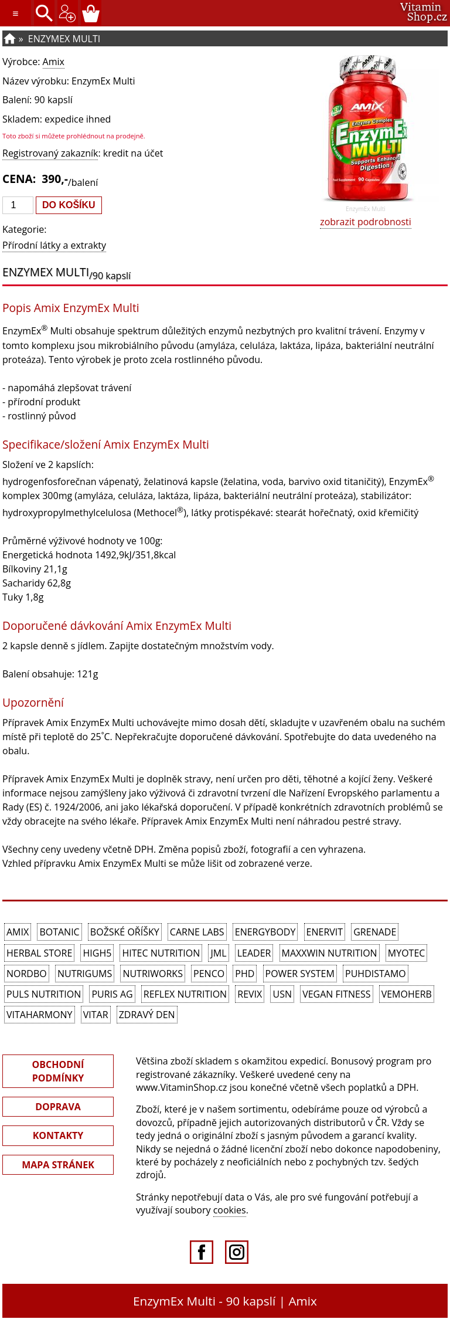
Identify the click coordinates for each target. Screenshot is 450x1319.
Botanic (59, 931)
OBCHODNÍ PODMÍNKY (58, 1071)
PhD (244, 973)
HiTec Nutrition (161, 953)
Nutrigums (84, 973)
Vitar (95, 1014)
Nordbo (26, 973)
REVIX (249, 994)
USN (281, 994)
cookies (229, 1209)
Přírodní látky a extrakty (54, 245)
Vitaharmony (39, 1014)
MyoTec (406, 953)
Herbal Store (39, 953)
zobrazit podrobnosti (365, 221)
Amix (53, 61)
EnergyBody (265, 931)
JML (218, 953)
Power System (300, 973)
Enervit (324, 931)
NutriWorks (152, 973)
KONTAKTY (58, 1135)
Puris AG (111, 994)
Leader (254, 953)
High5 (97, 953)
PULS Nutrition (43, 994)
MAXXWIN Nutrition (329, 953)
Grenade (374, 931)
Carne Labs (197, 931)
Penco (208, 973)
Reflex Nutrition (185, 994)
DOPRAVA (58, 1106)
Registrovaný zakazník (50, 153)
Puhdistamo (375, 973)
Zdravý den (147, 1014)
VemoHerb (406, 994)
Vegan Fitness (336, 994)
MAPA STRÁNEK (58, 1164)
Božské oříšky (124, 931)
